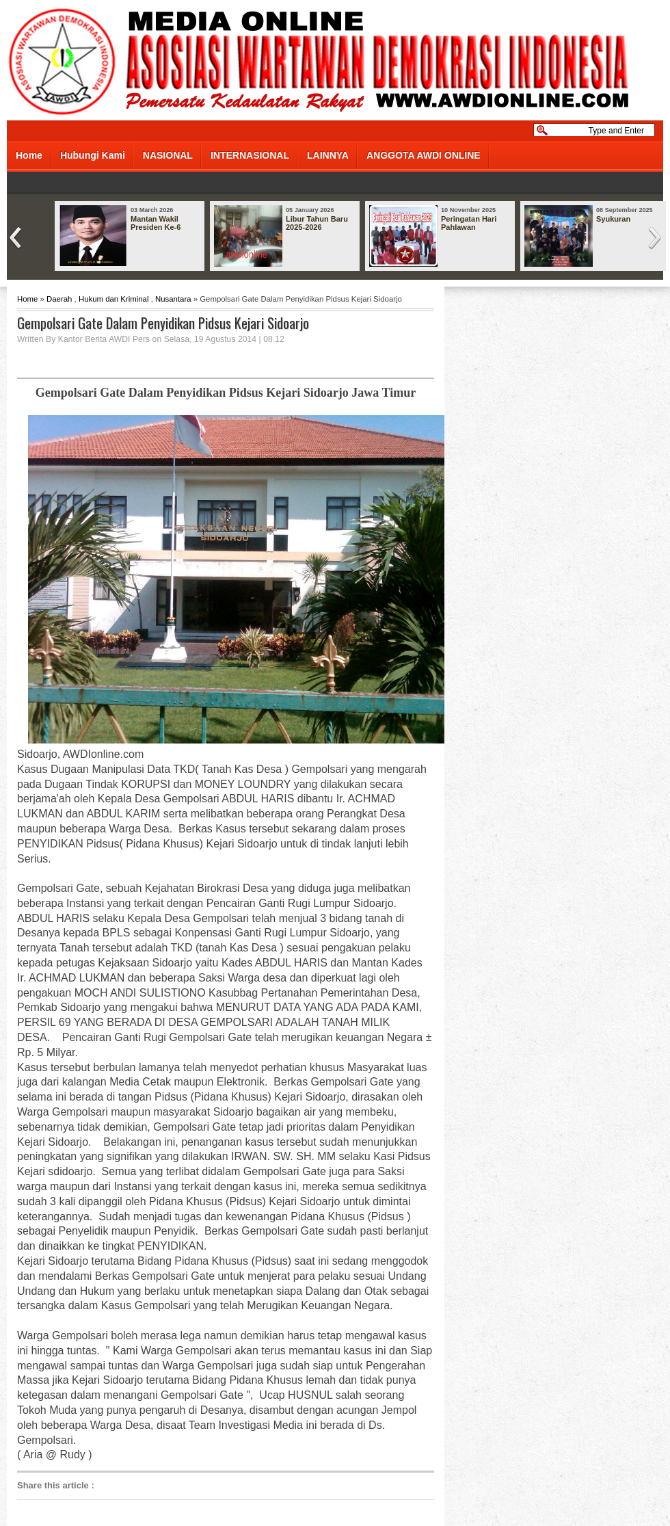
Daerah (59, 299)
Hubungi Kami (92, 155)
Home (29, 155)
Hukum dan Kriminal (114, 299)
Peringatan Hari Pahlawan (468, 223)
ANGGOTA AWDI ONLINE (423, 155)
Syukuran (613, 219)
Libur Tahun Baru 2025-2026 (317, 223)
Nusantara (173, 299)
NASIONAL (168, 155)
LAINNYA (328, 155)
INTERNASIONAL (250, 155)
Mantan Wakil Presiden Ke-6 (155, 223)
